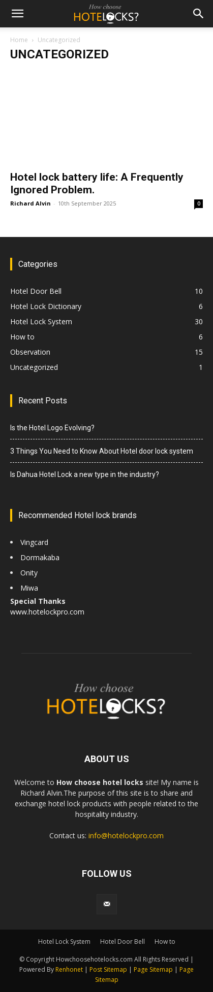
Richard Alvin (30, 203)
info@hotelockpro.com (126, 835)
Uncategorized (34, 367)
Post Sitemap (108, 969)
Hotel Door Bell (36, 291)
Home (19, 40)
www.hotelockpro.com (47, 612)
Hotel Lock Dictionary (45, 306)
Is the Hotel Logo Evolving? (53, 428)
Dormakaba (39, 557)
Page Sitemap (153, 969)
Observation (30, 352)
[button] (17, 13)
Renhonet (69, 969)
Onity (29, 572)
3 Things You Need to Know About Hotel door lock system (101, 451)
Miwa (29, 588)
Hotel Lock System (41, 321)
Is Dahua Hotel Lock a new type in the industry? (84, 474)
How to (22, 336)
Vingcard (35, 542)
